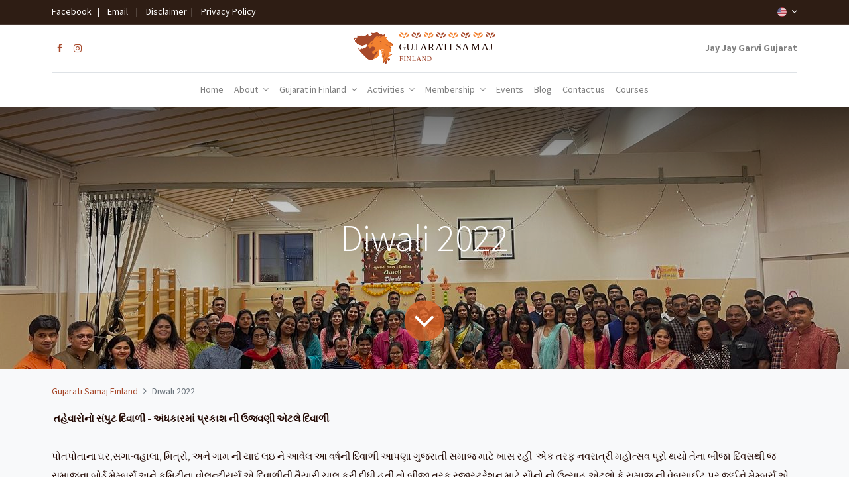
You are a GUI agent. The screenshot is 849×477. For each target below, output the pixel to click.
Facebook (74, 11)
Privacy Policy (225, 11)
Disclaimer (164, 11)
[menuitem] (212, 90)
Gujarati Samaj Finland (95, 391)
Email (117, 11)
